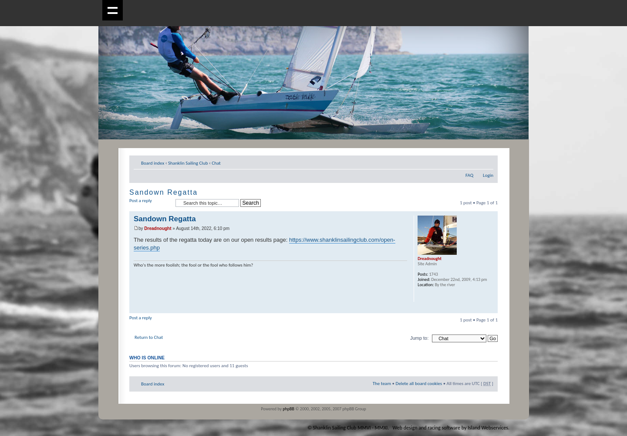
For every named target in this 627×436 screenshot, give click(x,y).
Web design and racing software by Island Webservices (450, 428)
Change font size (487, 162)
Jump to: (419, 338)
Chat (216, 163)
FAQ (469, 175)
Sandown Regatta (163, 192)
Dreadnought (157, 228)
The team (382, 383)
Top (491, 308)
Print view (474, 162)
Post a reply (150, 203)
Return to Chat (149, 337)
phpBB (288, 409)
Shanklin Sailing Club (188, 163)
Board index (152, 163)
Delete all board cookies (418, 383)
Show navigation (112, 10)
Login (488, 175)
